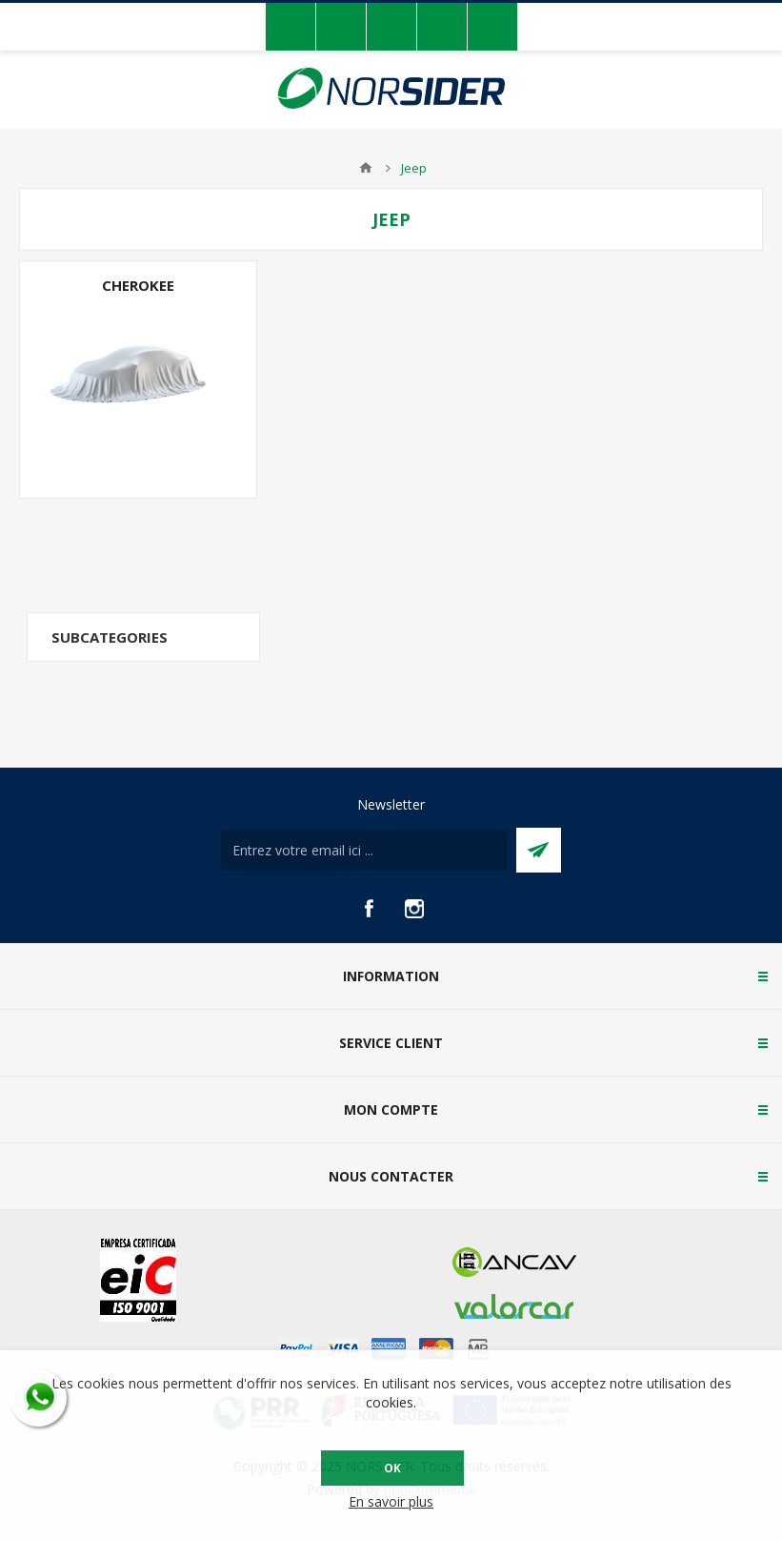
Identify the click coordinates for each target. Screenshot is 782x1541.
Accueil (365, 168)
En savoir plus (391, 1501)
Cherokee (138, 285)
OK (392, 1468)
